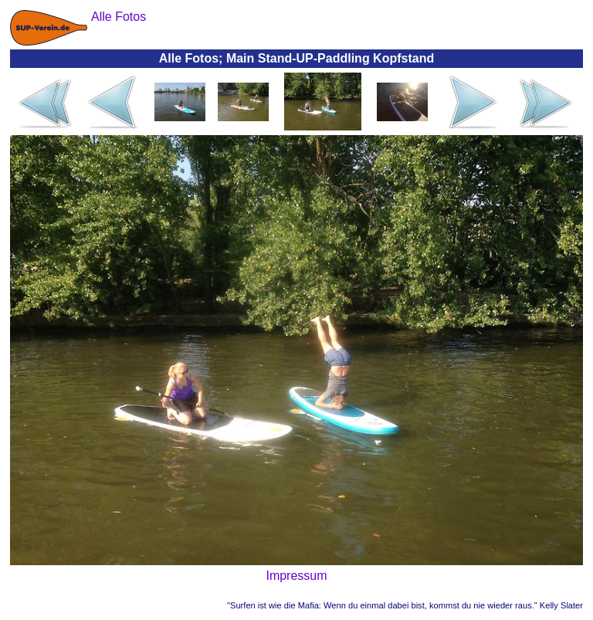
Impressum (296, 575)
